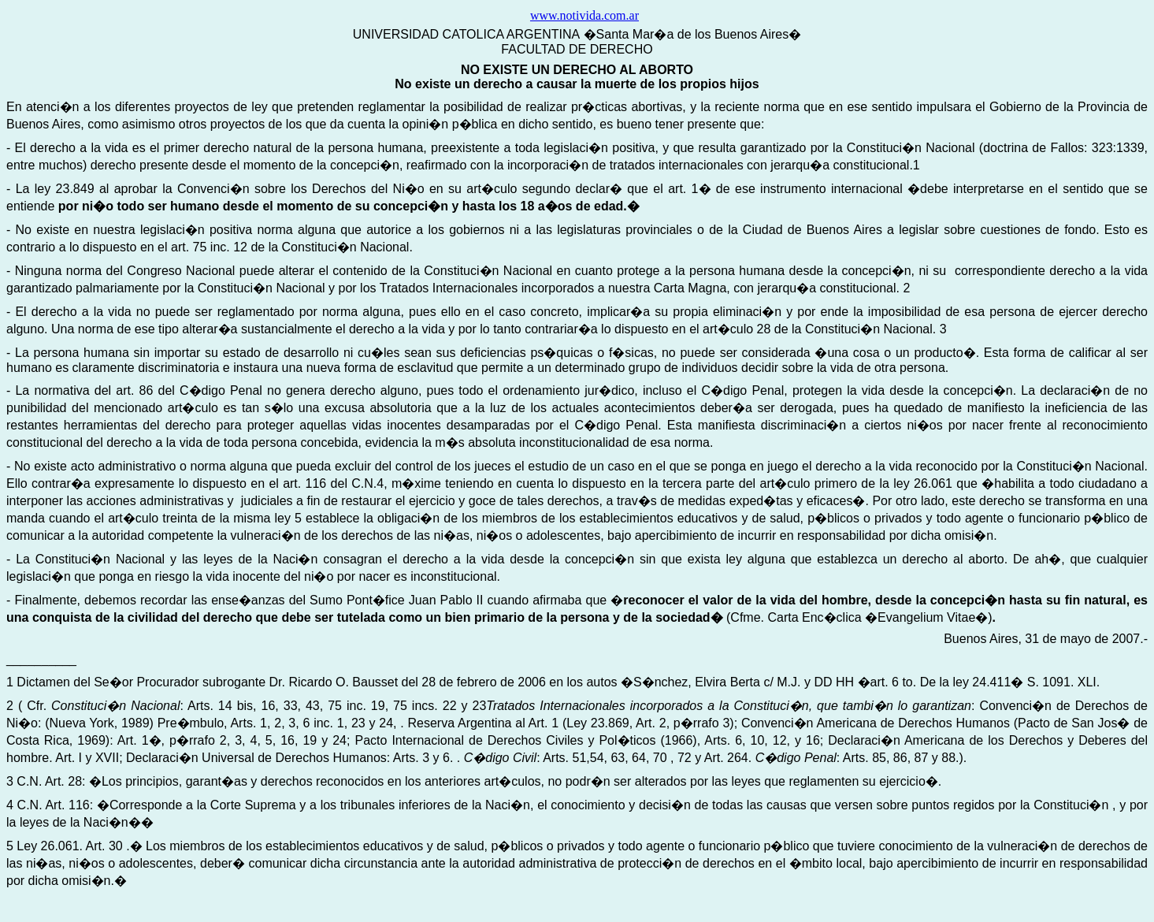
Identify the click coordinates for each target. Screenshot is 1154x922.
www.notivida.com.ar (584, 15)
